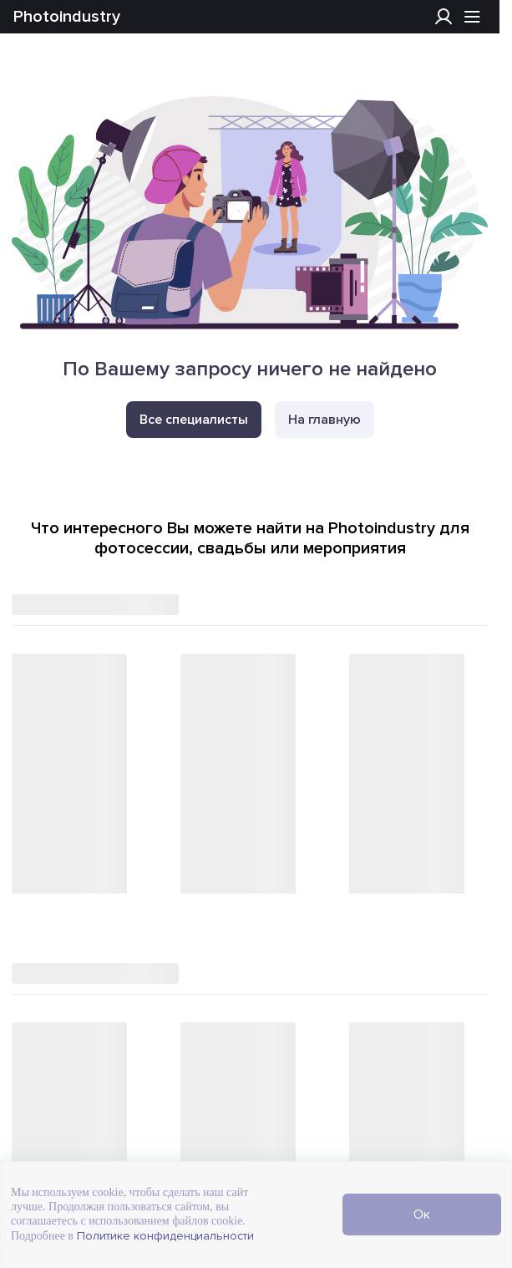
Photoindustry (66, 17)
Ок (421, 1214)
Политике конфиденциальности (164, 1236)
